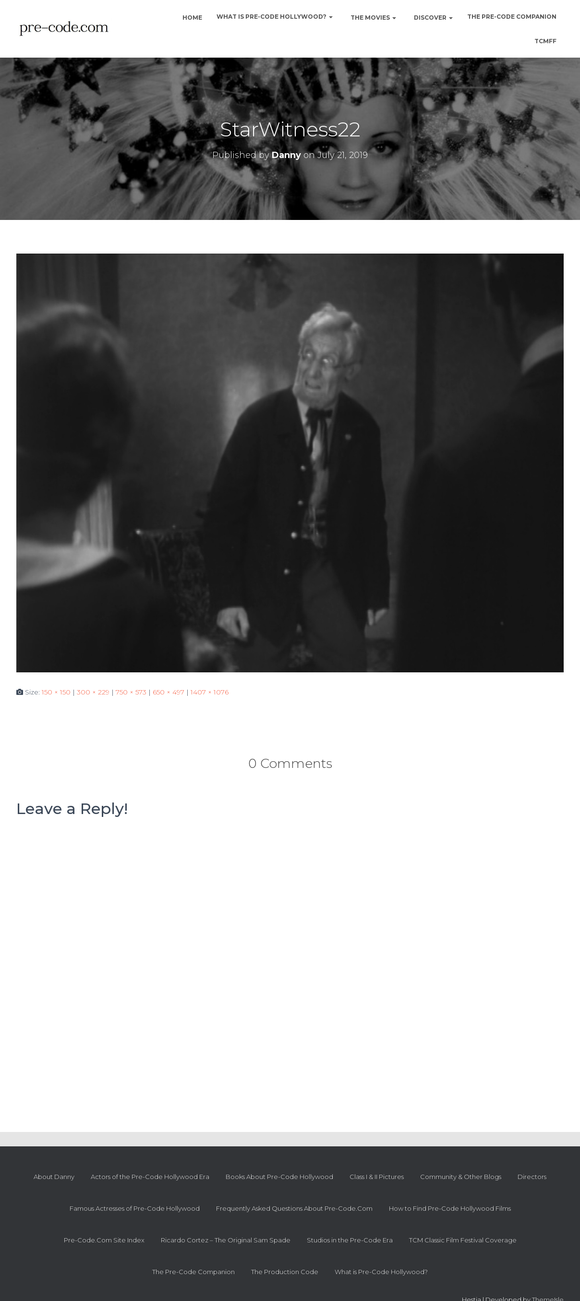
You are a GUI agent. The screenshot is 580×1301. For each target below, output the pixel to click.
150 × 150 (56, 692)
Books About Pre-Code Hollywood (279, 1176)
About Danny (54, 1176)
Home (191, 17)
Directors (532, 1176)
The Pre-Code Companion (511, 16)
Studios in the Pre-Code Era (350, 1240)
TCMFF (545, 41)
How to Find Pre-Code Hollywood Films (450, 1208)
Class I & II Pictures (377, 1176)
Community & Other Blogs (460, 1176)
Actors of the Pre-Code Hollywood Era (150, 1176)
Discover (432, 17)
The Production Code (284, 1272)
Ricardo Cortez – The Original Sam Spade (225, 1240)
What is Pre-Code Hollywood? (275, 16)
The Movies (372, 17)
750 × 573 (131, 692)
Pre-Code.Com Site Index (104, 1240)
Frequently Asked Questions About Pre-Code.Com (294, 1208)
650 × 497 (168, 692)
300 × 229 (93, 692)
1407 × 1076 (210, 692)
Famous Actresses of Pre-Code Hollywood (135, 1208)
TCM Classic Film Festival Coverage (463, 1240)
